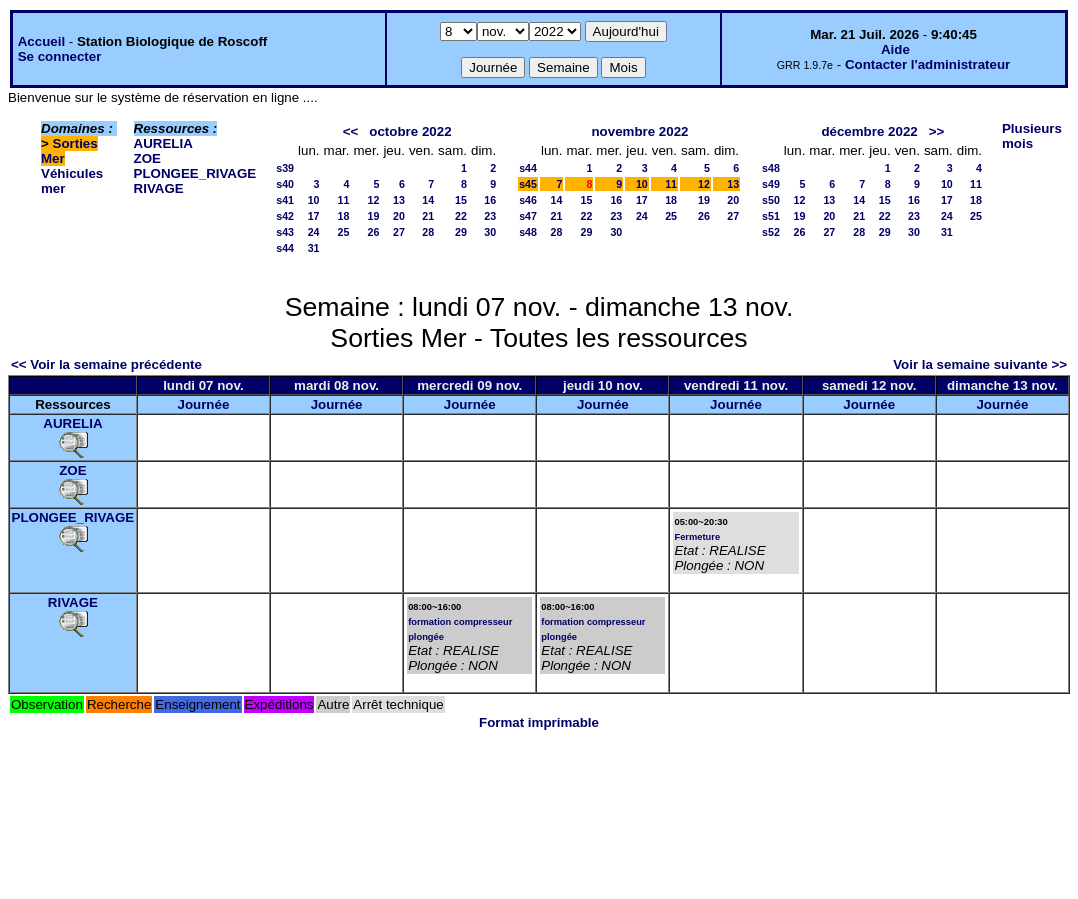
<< (351, 131)
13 (399, 200)
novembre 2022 (639, 131)
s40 (285, 184)
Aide (895, 49)
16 (490, 200)
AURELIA (163, 143)
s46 (528, 200)
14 (428, 200)
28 (428, 232)
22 (461, 216)
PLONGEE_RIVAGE (195, 173)
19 (374, 216)
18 (344, 216)
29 (461, 232)
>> (937, 131)
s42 (285, 216)
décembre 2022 (869, 131)
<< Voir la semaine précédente (106, 364)
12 (374, 200)
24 (314, 232)
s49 (771, 184)
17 (314, 216)
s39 (285, 168)
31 (314, 248)
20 (399, 216)
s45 (528, 184)
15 (461, 200)
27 (399, 232)
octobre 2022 (410, 131)
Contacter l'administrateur (927, 64)
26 (374, 232)
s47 (528, 216)
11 (344, 200)
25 (344, 232)
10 (314, 200)
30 (490, 232)
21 (428, 216)
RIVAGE (159, 188)
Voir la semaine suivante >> (980, 364)
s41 (285, 200)
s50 (771, 200)
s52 (771, 232)
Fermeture (697, 537)
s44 (285, 248)
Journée (203, 404)
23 (490, 216)
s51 (771, 216)
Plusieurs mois (1032, 136)
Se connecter (60, 56)
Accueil (41, 41)
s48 (528, 232)
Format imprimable (539, 722)
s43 (285, 232)
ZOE (147, 158)
